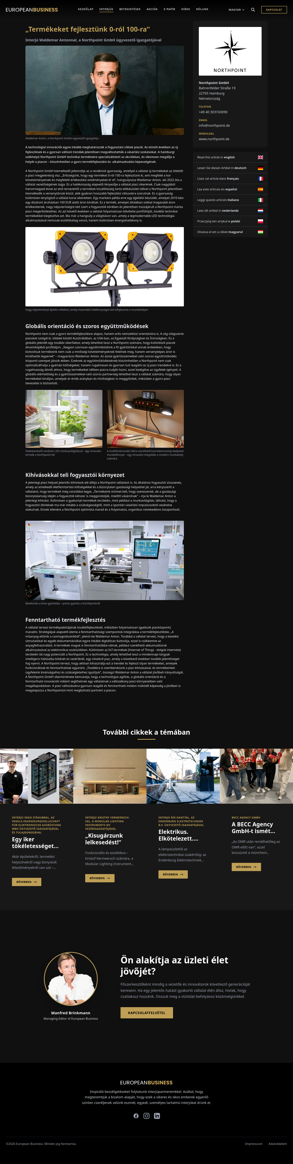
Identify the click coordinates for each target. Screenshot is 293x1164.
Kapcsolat (274, 9)
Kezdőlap (85, 9)
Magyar (237, 9)
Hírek (185, 9)
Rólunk (202, 9)
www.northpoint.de (214, 139)
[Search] (253, 9)
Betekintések (130, 9)
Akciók (152, 9)
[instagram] (146, 1116)
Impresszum (254, 1144)
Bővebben (26, 882)
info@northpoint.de (214, 125)
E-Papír (169, 9)
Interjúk (106, 9)
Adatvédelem (278, 1144)
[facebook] (136, 1116)
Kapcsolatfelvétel (146, 1013)
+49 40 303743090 (213, 112)
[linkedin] (157, 1116)
